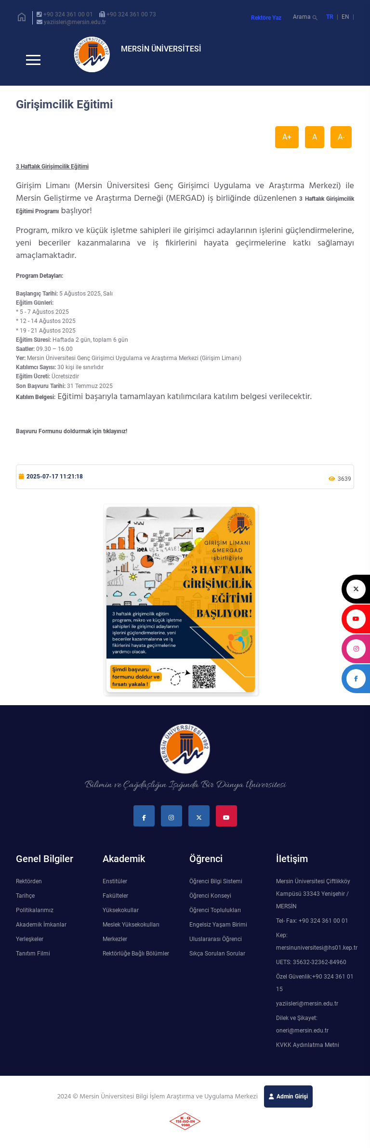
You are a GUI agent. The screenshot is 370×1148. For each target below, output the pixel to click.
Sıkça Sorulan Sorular (217, 961)
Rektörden (29, 889)
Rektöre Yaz (266, 17)
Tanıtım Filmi (33, 961)
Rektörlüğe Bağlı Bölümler (136, 961)
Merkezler (115, 946)
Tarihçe (25, 903)
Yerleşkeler (29, 946)
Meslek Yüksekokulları (131, 932)
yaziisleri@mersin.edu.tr (75, 22)
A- (341, 144)
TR (329, 16)
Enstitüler (115, 889)
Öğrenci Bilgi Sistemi (215, 889)
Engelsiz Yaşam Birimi (218, 932)
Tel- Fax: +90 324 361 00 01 (312, 928)
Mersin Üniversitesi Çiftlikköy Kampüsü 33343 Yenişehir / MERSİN (313, 901)
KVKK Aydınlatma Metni (307, 1052)
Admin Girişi (292, 1104)
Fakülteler (115, 903)
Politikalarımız (34, 918)
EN (346, 16)
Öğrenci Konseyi (210, 903)
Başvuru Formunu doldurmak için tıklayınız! (71, 438)
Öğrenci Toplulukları (215, 918)
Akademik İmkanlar (41, 932)
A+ (286, 144)
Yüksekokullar (121, 918)
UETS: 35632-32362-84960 (311, 970)
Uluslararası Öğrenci (215, 946)
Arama (306, 18)
